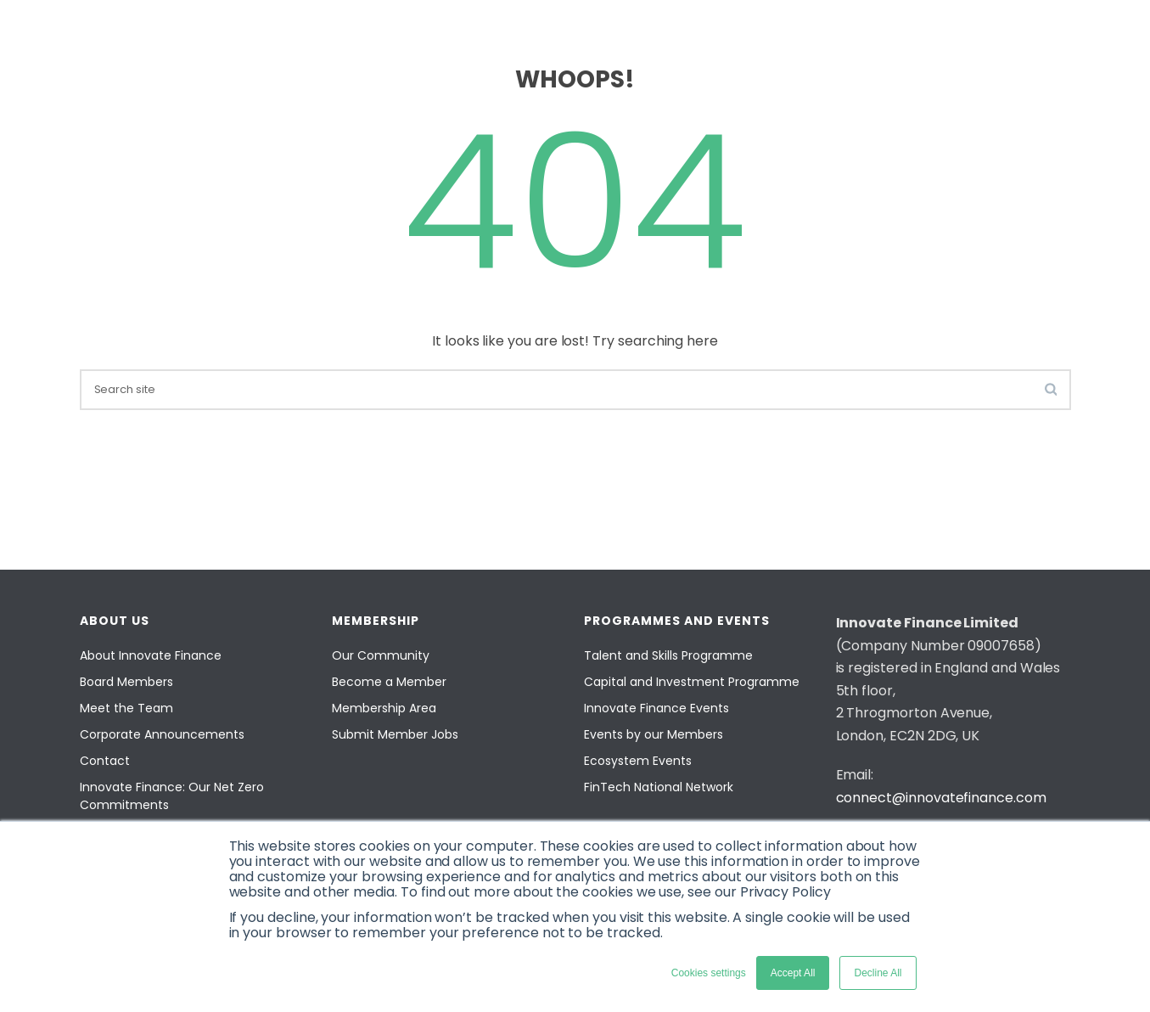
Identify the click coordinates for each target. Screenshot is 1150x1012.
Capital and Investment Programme (691, 681)
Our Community (380, 655)
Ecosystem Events (638, 760)
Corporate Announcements (162, 734)
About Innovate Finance (151, 655)
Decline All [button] (877, 973)
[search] (575, 389)
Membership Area (384, 708)
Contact (105, 760)
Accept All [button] (793, 973)
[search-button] (1051, 389)
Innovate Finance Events (656, 708)
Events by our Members (653, 734)
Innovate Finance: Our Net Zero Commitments (172, 796)
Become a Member (389, 681)
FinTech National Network (658, 787)
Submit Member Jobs (395, 734)
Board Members (126, 681)
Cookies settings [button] (708, 973)
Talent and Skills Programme (668, 655)
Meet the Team (126, 708)
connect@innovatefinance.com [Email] (941, 797)
